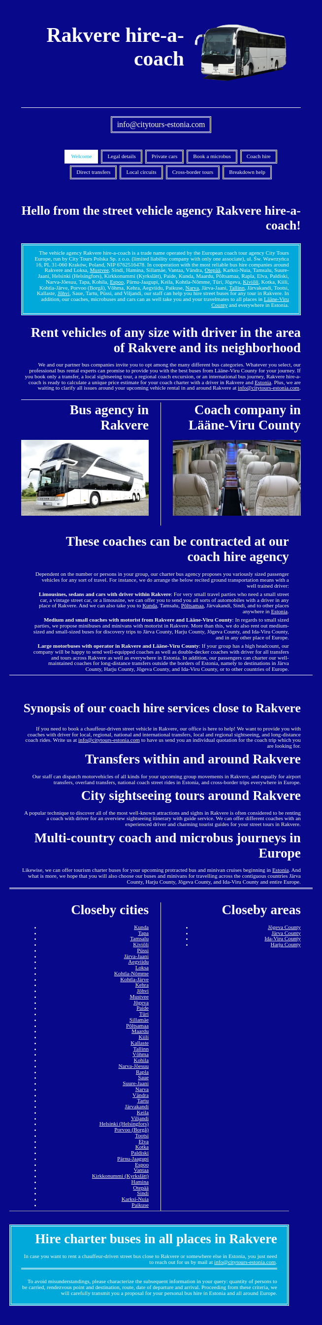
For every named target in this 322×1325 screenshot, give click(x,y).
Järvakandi (137, 1106)
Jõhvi (63, 293)
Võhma (140, 1054)
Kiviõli (250, 282)
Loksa (142, 967)
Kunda (149, 605)
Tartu (143, 1100)
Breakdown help (247, 172)
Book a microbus (211, 156)
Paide (142, 1008)
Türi (144, 1014)
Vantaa (141, 1170)
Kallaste (139, 1043)
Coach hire (259, 156)
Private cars (165, 156)
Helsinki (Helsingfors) (124, 1123)
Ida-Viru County (282, 938)
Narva (192, 288)
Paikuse (140, 1205)
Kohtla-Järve (134, 979)
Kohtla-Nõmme (131, 973)
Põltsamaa (192, 605)
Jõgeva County (284, 927)
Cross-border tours (193, 172)
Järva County (285, 933)
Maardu (140, 1031)
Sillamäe (139, 1020)
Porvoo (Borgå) (131, 1129)
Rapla (142, 1072)
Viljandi (140, 1118)
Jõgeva (141, 1002)
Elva (143, 1141)
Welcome (81, 156)
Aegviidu (138, 961)
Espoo (117, 282)
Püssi (143, 950)
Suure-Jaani (136, 1083)
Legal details (121, 156)
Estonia (263, 382)
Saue (143, 1077)
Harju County (286, 944)
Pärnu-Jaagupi (133, 1158)
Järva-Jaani (136, 956)
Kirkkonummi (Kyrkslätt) (120, 1176)
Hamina (140, 1182)
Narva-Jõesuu (133, 1066)
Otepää (213, 270)
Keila (143, 1112)
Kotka (142, 1147)
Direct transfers (93, 172)
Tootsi (142, 1135)
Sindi (143, 1193)
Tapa (143, 933)
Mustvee (99, 270)
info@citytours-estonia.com (161, 124)
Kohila (141, 1060)
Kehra (142, 985)
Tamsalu (139, 938)
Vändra (140, 1095)
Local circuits (141, 172)
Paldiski (140, 1153)
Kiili (143, 1037)
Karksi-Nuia (135, 1199)
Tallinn (237, 288)
